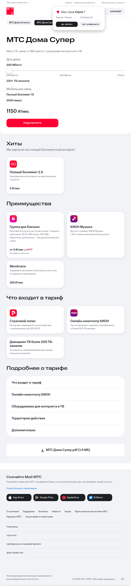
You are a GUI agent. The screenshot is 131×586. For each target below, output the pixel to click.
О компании (12, 511)
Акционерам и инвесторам (39, 516)
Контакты (43, 511)
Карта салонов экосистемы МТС (91, 511)
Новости (56, 511)
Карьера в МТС (14, 516)
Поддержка (29, 511)
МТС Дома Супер (46, 22)
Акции (68, 511)
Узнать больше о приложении (21, 488)
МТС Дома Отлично (19, 22)
